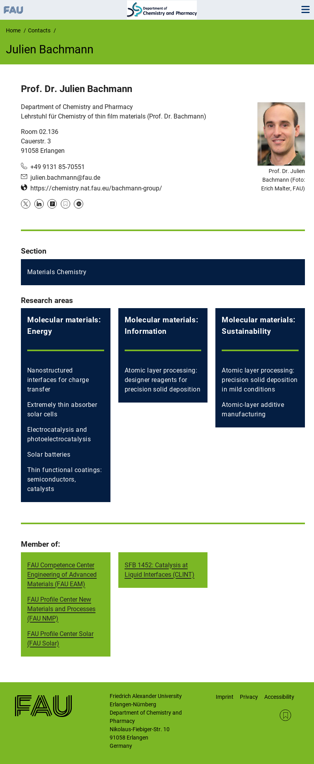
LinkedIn (39, 204)
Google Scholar (65, 204)
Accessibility (279, 697)
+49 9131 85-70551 (57, 167)
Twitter (25, 204)
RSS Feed (285, 715)
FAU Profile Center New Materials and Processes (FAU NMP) (61, 609)
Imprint (225, 697)
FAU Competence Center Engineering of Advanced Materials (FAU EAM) (62, 574)
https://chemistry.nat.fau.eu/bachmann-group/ (96, 188)
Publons (52, 204)
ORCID (78, 204)
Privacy (249, 697)
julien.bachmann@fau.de (65, 177)
